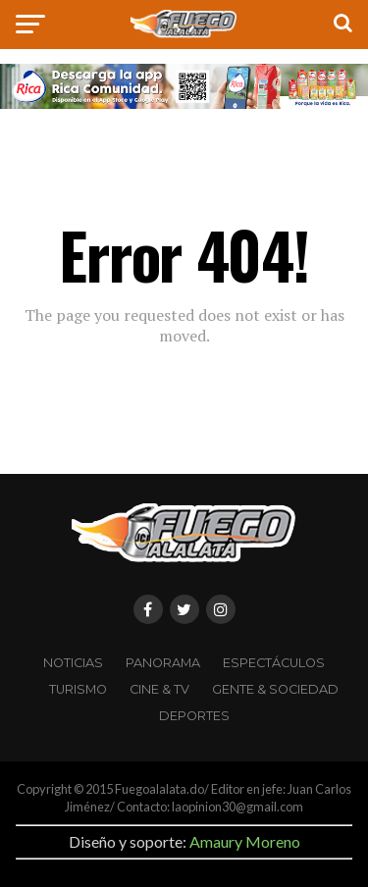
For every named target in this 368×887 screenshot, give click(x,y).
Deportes (194, 715)
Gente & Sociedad (275, 689)
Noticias (73, 662)
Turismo (78, 689)
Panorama (163, 662)
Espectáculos (274, 662)
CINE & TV (159, 689)
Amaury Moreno (244, 841)
